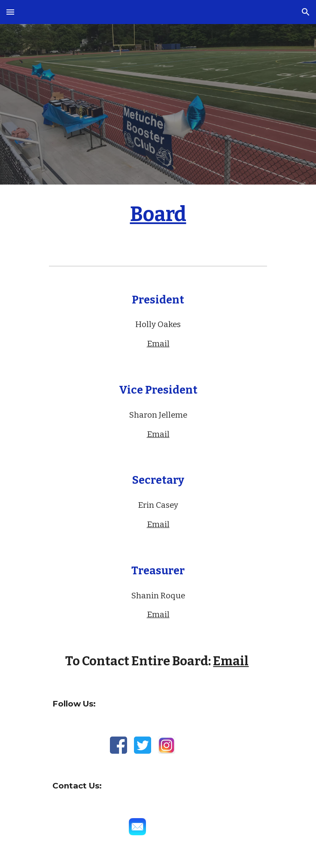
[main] (158, 218)
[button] (10, 12)
